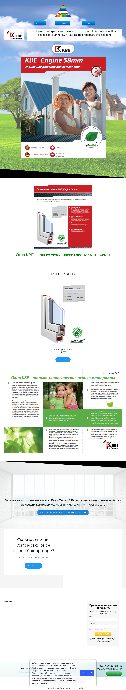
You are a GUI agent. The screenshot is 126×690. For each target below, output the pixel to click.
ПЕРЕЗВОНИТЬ (114, 674)
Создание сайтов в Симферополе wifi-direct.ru (63, 688)
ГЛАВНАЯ (39, 23)
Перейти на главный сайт (27, 672)
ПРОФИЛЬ (62, 23)
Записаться (103, 633)
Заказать (63, 359)
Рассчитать (33, 565)
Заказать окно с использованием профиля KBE (63, 512)
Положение (93, 640)
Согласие (105, 640)
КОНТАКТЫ (88, 23)
